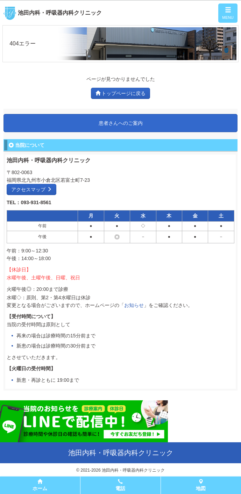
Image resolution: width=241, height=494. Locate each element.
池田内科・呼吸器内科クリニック (52, 13)
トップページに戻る (120, 93)
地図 (201, 485)
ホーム (40, 485)
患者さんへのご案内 (121, 123)
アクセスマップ (31, 189)
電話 (120, 485)
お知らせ (134, 305)
